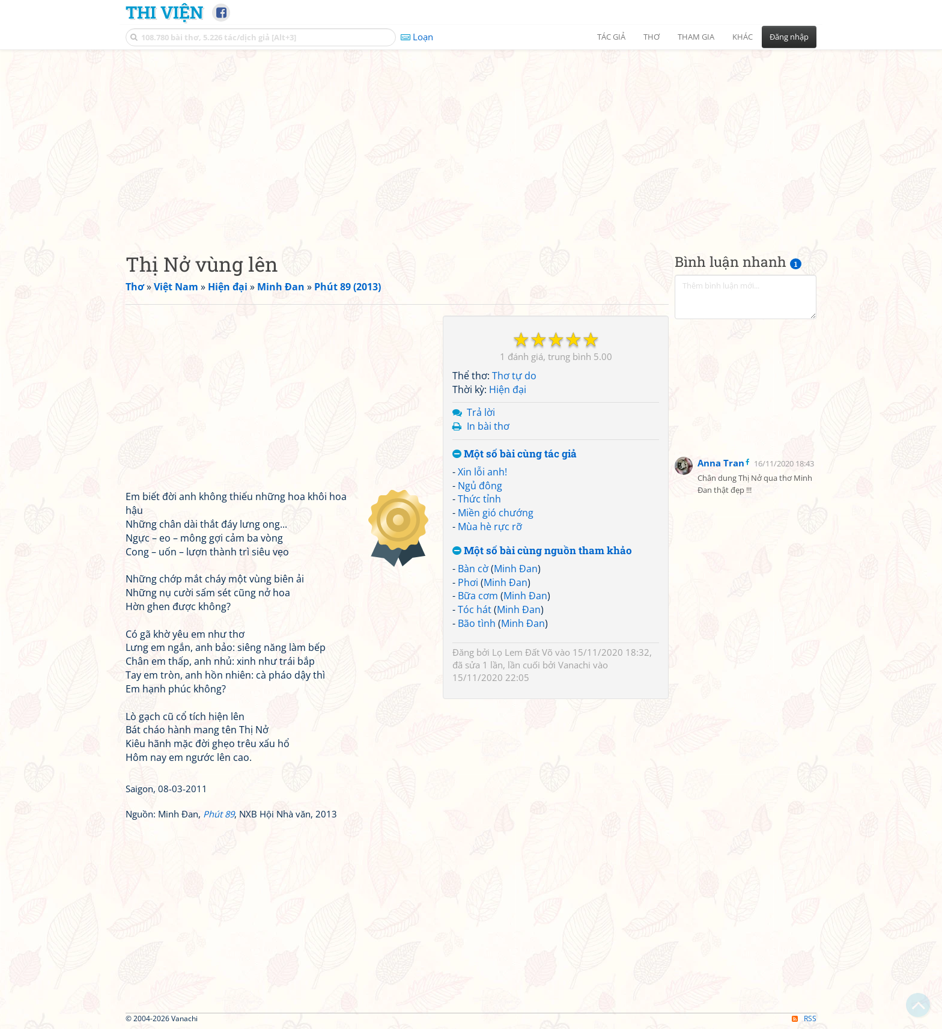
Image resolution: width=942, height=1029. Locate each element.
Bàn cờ (473, 568)
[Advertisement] (471, 141)
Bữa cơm (478, 595)
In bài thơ (488, 426)
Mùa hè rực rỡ (490, 526)
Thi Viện (164, 12)
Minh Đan (516, 568)
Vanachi (574, 665)
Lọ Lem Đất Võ (522, 652)
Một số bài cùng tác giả (514, 454)
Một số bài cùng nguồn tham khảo (542, 551)
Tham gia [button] (696, 36)
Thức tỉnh (479, 498)
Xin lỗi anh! (482, 471)
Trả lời (481, 412)
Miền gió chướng (495, 512)
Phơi (468, 582)
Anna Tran (720, 463)
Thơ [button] (651, 36)
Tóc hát (474, 609)
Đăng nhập (789, 36)
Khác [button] (742, 36)
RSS (804, 1018)
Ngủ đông (480, 485)
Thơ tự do (514, 375)
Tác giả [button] (611, 36)
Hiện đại (507, 389)
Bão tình (477, 623)
